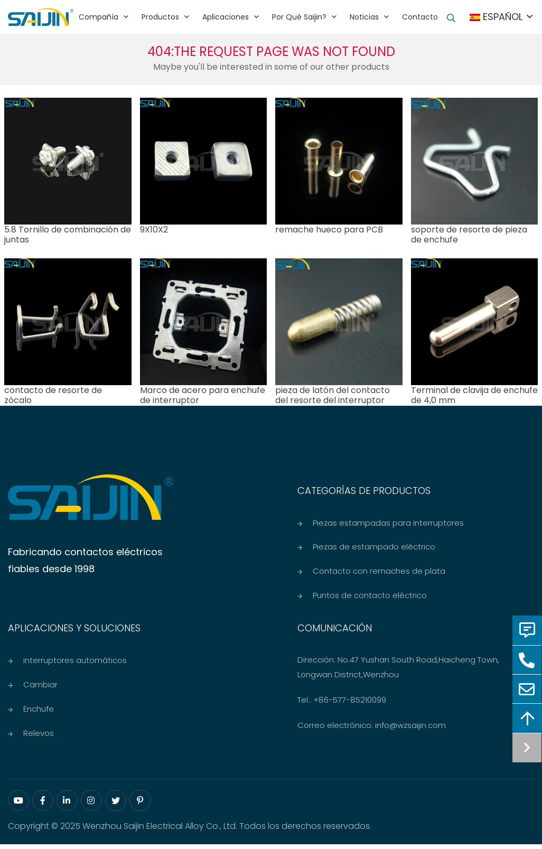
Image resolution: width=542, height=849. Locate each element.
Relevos (38, 737)
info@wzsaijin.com (410, 727)
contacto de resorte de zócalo (53, 395)
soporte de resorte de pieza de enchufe (469, 235)
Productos (160, 17)
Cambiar (40, 687)
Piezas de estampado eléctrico (374, 547)
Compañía (98, 17)
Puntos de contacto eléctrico (370, 597)
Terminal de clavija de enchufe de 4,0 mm (474, 395)
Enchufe (38, 712)
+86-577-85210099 (349, 702)
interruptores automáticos (75, 662)
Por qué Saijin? (299, 17)
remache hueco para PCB (329, 230)
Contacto (420, 17)
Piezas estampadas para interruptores (388, 522)
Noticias (364, 17)
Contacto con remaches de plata (379, 572)
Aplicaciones (225, 17)
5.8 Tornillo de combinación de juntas (67, 235)
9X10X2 (154, 230)
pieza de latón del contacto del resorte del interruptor (332, 395)
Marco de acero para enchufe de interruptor (202, 395)
